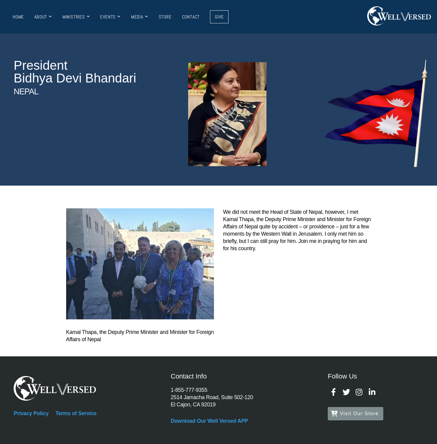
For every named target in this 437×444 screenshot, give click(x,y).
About (43, 17)
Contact (191, 17)
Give (219, 17)
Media (139, 17)
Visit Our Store (355, 413)
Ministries (76, 17)
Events (110, 17)
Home (18, 17)
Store (165, 17)
